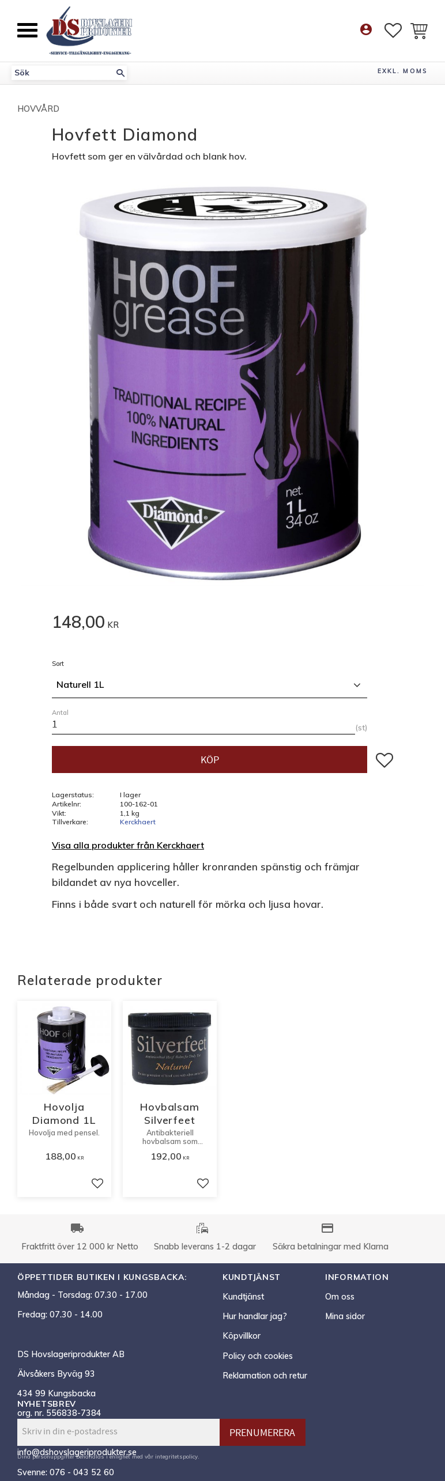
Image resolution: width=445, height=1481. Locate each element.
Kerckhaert (138, 821)
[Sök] (120, 73)
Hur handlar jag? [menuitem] (255, 1316)
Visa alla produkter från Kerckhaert (128, 845)
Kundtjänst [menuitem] (243, 1296)
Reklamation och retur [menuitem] (265, 1375)
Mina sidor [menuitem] (345, 1316)
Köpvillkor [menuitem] (242, 1336)
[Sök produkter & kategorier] (63, 73)
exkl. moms (403, 71)
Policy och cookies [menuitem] (258, 1356)
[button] (27, 30)
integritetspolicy (176, 1456)
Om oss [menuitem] (340, 1296)
